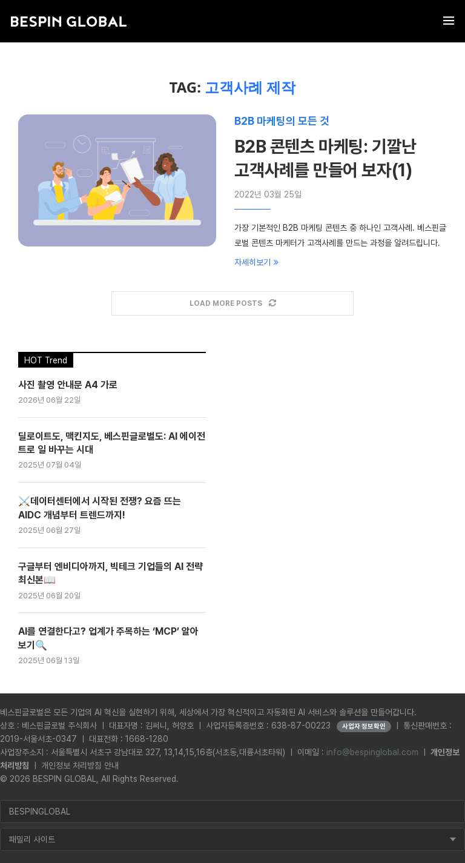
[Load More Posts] (232, 303)
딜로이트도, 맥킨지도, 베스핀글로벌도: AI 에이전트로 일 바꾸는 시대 (111, 443)
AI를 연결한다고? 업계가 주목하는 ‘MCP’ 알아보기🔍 (108, 638)
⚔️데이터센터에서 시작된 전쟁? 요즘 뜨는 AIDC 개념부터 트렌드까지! (99, 507)
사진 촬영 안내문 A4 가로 (67, 385)
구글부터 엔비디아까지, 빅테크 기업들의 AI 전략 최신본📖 (110, 573)
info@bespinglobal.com (372, 752)
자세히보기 (256, 262)
